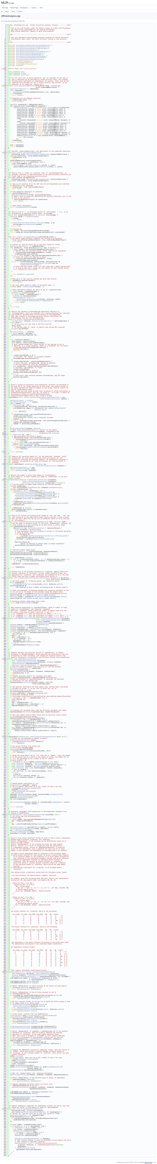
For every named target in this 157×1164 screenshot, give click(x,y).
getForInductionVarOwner (40, 503)
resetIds (22, 790)
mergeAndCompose (21, 1065)
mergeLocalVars (23, 797)
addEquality (31, 645)
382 (4, 618)
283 (4, 464)
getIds (40, 765)
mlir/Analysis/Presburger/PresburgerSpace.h (32, 48)
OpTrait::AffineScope (56, 536)
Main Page (5, 7)
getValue (46, 492)
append (15, 799)
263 (4, 433)
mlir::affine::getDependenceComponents (26, 1109)
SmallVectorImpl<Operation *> (43, 321)
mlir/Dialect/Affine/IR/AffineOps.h (29, 54)
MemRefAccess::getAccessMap (22, 814)
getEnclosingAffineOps (18, 469)
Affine (13, 11)
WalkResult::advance (24, 274)
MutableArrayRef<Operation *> (51, 397)
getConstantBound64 (44, 723)
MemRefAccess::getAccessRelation (31, 737)
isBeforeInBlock (27, 603)
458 (4, 737)
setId (18, 777)
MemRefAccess (16, 293)
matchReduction (18, 92)
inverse (18, 1056)
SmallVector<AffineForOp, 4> (20, 668)
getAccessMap (15, 749)
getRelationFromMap (26, 751)
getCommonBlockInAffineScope (30, 522)
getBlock (36, 529)
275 (4, 452)
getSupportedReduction (27, 86)
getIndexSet (20, 470)
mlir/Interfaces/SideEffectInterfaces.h (31, 58)
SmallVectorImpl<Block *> (37, 528)
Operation (13, 104)
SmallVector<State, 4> (18, 332)
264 (4, 434)
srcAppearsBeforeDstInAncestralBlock (31, 578)
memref (23, 987)
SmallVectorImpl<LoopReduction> (38, 154)
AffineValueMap (15, 748)
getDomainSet (49, 1028)
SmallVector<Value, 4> (18, 400)
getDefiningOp (31, 216)
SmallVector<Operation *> (19, 89)
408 (4, 659)
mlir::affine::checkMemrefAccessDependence (38, 972)
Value (16, 86)
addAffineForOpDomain (36, 439)
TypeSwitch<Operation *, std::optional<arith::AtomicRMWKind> (36, 107)
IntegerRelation (42, 623)
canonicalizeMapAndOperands (20, 832)
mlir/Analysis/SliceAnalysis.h (27, 50)
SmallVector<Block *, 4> (19, 551)
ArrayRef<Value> (17, 321)
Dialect (7, 11)
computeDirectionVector (26, 659)
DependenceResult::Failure (27, 1008)
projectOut (28, 712)
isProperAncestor (29, 224)
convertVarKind (18, 802)
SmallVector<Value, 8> (18, 827)
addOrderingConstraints (26, 618)
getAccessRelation (33, 1018)
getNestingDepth (29, 287)
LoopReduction (44, 167)
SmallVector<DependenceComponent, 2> (25, 665)
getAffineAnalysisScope (21, 1004)
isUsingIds (34, 788)
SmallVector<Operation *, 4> (20, 467)
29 (4, 69)
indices (30, 400)
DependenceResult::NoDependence (40, 301)
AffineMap (13, 818)
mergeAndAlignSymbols (26, 796)
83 (4, 153)
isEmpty (29, 1079)
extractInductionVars (18, 428)
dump (34, 981)
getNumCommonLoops (15, 480)
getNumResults (55, 794)
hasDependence (23, 1148)
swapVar (19, 771)
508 (4, 814)
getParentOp (34, 536)
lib (2, 11)
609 (4, 972)
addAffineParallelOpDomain (38, 447)
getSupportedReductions (20, 195)
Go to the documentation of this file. (13, 21)
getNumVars (51, 677)
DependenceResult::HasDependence (28, 1101)
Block (16, 522)
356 (4, 578)
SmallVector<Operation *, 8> (20, 246)
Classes (34, 7)
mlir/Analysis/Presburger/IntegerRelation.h (32, 47)
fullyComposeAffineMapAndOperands (22, 828)
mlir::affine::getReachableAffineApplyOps (28, 319)
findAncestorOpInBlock (43, 593)
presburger (25, 75)
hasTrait (44, 536)
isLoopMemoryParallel (23, 207)
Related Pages (14, 7)
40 (4, 86)
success (18, 452)
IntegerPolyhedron (18, 663)
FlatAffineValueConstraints (50, 399)
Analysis (19, 11)
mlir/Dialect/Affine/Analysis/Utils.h (30, 53)
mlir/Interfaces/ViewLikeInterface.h (30, 59)
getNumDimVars (33, 487)
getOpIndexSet (30, 464)
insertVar (27, 682)
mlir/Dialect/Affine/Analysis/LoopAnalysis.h (33, 51)
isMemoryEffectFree (28, 265)
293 (4, 480)
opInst (45, 584)
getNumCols (43, 624)
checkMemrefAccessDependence (26, 299)
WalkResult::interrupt (27, 269)
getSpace (25, 788)
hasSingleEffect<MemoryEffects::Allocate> (28, 223)
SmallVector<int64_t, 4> (19, 626)
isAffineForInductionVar (25, 492)
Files (42, 7)
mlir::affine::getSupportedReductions (26, 153)
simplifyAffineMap (21, 830)
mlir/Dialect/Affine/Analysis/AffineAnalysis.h (33, 45)
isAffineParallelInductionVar (27, 494)
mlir (22, 72)
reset (21, 833)
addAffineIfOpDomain (26, 444)
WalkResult (54, 248)
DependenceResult (19, 297)
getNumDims (56, 802)
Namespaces (24, 7)
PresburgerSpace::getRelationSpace (42, 1015)
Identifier (20, 763)
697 (4, 1109)
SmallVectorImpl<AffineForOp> (33, 483)
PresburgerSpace (16, 1015)
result (28, 297)
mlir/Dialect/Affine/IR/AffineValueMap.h (31, 56)
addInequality (32, 642)
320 (4, 522)
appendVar (21, 794)
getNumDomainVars (54, 1067)
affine (23, 73)
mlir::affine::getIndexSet (29, 397)
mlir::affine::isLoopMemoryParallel (25, 237)
